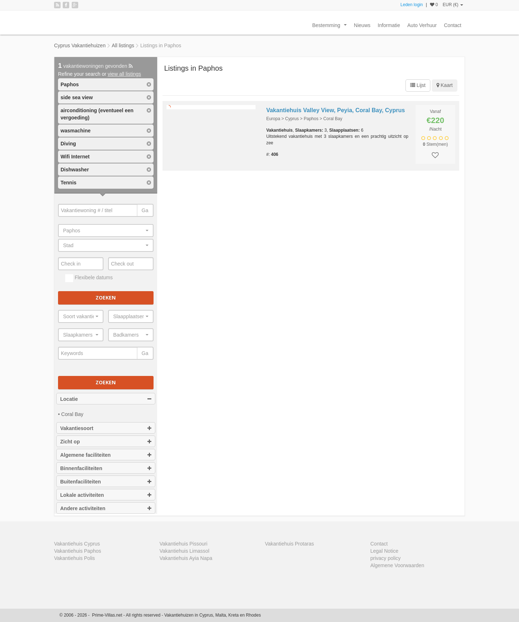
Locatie (105, 399)
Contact (452, 25)
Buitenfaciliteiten (105, 481)
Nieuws (362, 25)
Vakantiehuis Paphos (77, 551)
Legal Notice (385, 551)
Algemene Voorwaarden (397, 565)
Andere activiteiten (105, 508)
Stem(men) (435, 144)
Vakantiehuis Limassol (184, 551)
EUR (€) (453, 4)
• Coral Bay (70, 414)
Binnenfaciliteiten (105, 468)
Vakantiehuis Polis (74, 558)
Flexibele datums (89, 278)
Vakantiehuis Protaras (289, 544)
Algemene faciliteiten (105, 455)
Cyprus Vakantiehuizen (80, 45)
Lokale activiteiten (105, 495)
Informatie (389, 25)
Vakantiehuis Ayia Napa (186, 558)
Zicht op (105, 441)
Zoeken (106, 297)
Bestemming (330, 27)
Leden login (411, 4)
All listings (123, 45)
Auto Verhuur (422, 25)
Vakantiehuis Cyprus (77, 544)
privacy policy (386, 558)
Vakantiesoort (105, 428)
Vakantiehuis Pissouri (184, 544)
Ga (145, 210)
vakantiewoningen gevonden (95, 66)
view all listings (124, 74)
